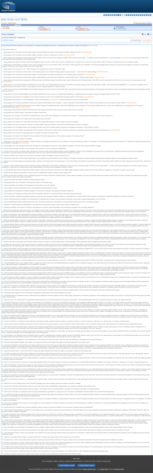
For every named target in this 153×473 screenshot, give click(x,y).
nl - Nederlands (136, 15)
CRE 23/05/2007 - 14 (45, 29)
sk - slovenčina (144, 15)
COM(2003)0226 (69, 55)
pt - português (140, 15)
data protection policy (89, 471)
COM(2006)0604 (88, 97)
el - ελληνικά (116, 15)
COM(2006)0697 (24, 107)
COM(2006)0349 (99, 77)
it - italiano (126, 15)
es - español (106, 15)
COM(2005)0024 (102, 72)
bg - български (104, 15)
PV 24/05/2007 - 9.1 (82, 28)
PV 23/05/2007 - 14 (44, 28)
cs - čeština (108, 15)
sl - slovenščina (146, 15)
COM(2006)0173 (114, 130)
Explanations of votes (83, 29)
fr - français (120, 15)
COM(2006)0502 (86, 52)
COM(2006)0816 (7, 81)
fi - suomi (148, 15)
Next (17, 19)
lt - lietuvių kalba (130, 15)
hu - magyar (132, 15)
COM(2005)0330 (89, 74)
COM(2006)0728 (131, 103)
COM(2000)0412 (54, 99)
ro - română (142, 15)
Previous (11, 19)
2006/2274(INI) (12, 23)
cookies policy (104, 471)
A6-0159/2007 (6, 28)
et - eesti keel (114, 15)
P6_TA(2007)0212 (121, 28)
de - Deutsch (112, 15)
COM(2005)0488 (126, 58)
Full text (25, 19)
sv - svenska (150, 15)
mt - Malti (134, 15)
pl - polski (138, 15)
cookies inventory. (118, 471)
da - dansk (110, 15)
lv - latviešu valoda (128, 15)
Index (4, 19)
